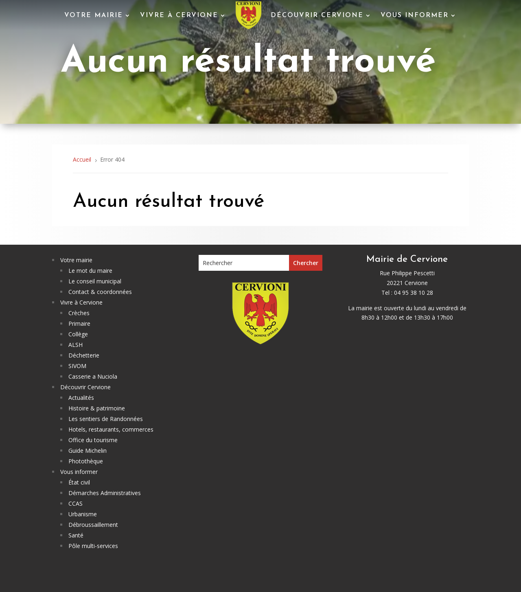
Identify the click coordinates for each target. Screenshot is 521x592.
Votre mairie (93, 15)
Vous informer (415, 15)
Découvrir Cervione (317, 15)
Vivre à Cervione (179, 15)
